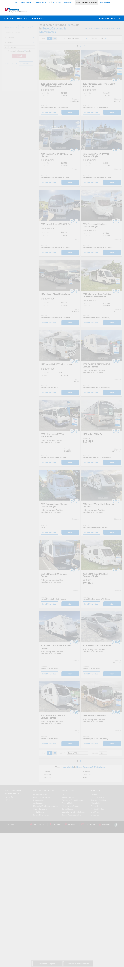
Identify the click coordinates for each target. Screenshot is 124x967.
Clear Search (11, 63)
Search (10, 18)
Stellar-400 (87, 778)
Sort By (62, 38)
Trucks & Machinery (25, 2)
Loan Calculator (38, 800)
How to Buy (22, 18)
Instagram (104, 824)
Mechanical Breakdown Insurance (45, 806)
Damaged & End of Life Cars (72, 800)
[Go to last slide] (43, 65)
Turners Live (95, 806)
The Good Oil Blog (97, 809)
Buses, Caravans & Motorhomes (86, 2)
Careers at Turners (97, 797)
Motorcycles (57, 2)
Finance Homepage (40, 794)
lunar (118, 28)
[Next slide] (76, 65)
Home (85, 28)
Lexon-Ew (47, 778)
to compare (47, 964)
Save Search (28, 27)
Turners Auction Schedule (71, 815)
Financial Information (41, 815)
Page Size (94, 38)
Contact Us (95, 815)
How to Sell (37, 18)
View (70, 112)
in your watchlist (78, 964)
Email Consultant (49, 112)
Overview (94, 794)
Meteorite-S (87, 772)
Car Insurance (38, 803)
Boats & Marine (105, 2)
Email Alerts (95, 812)
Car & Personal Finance (41, 797)
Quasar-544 (87, 775)
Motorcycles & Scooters (70, 806)
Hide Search (11, 27)
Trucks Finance (38, 812)
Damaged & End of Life (42, 2)
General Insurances (40, 809)
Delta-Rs (47, 772)
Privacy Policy (96, 803)
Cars (15, 2)
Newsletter (71, 824)
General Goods (69, 2)
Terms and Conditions (98, 800)
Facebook (55, 824)
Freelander (47, 775)
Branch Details (37, 824)
